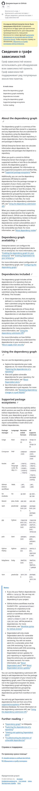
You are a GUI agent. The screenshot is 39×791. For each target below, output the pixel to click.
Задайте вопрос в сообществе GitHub (16, 758)
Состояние (22, 781)
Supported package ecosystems (17, 172)
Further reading (12, 718)
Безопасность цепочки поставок (16, 13)
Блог (19, 783)
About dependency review (25, 230)
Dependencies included (17, 274)
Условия (20, 779)
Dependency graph (13, 724)
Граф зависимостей (12, 18)
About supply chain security (13, 345)
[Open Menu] (8, 6)
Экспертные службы (9, 783)
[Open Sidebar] (2, 14)
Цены (30, 781)
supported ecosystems (10, 704)
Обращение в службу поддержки (14, 761)
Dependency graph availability (13, 238)
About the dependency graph (19, 119)
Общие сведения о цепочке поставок (18, 15)
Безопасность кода (11, 11)
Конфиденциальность (9, 781)
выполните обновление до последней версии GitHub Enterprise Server (18, 37)
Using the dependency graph (19, 353)
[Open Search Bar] (3, 6)
